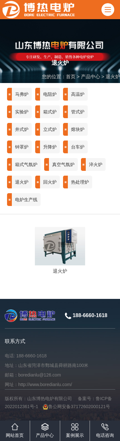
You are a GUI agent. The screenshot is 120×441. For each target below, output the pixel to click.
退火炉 (113, 76)
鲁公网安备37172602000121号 (76, 406)
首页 (71, 76)
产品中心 (90, 76)
